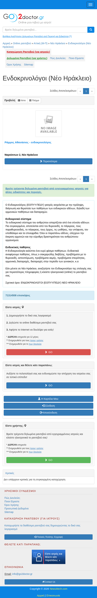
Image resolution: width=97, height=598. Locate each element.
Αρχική (6, 43)
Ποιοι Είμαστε (76, 58)
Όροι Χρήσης (14, 64)
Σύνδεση (48, 405)
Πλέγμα (34, 100)
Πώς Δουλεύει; (58, 58)
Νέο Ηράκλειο (57, 43)
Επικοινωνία (53, 595)
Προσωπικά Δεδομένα (16, 508)
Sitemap (28, 64)
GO (48, 352)
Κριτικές (9, 473)
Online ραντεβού (22, 43)
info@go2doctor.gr (22, 574)
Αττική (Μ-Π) (41, 43)
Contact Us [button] (48, 582)
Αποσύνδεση (48, 412)
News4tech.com (58, 588)
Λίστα (22, 100)
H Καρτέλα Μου (48, 398)
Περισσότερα (48, 161)
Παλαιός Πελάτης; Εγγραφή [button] (48, 537)
